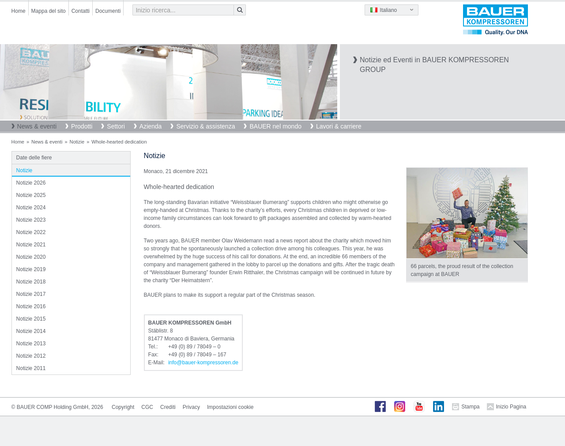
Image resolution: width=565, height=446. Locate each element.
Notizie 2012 (31, 356)
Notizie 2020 (31, 257)
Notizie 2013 (31, 343)
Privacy (191, 407)
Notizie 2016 (31, 306)
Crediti (168, 407)
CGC (147, 407)
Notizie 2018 (31, 282)
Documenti (108, 11)
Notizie (77, 141)
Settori (115, 126)
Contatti (81, 11)
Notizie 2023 (31, 220)
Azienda (150, 126)
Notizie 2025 (31, 195)
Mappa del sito (48, 11)
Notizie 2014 (31, 331)
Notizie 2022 (31, 232)
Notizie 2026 (31, 183)
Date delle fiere (34, 158)
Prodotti (81, 126)
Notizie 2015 (31, 319)
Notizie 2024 (31, 207)
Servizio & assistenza (205, 126)
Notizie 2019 (31, 269)
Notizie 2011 (31, 368)
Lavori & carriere (339, 126)
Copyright (123, 407)
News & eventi (36, 126)
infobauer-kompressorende (203, 362)
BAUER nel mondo (275, 126)
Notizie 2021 (31, 245)
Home (18, 11)
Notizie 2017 (31, 294)
